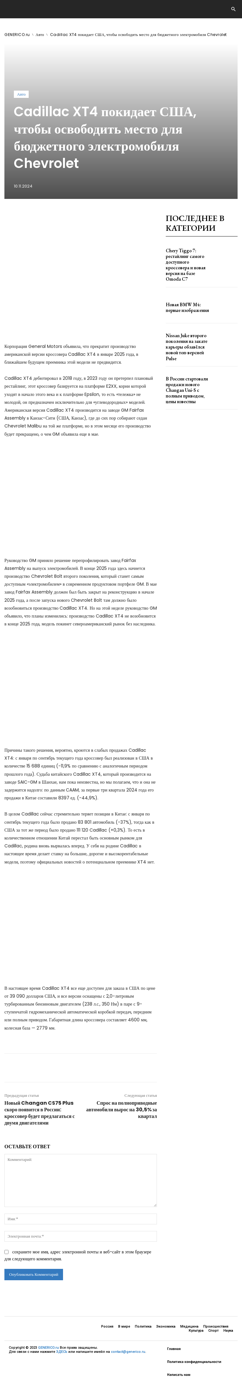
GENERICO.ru (17, 34)
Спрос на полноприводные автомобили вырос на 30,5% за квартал (121, 1109)
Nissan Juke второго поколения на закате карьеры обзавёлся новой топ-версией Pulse (187, 330)
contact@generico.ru (128, 1352)
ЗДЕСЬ (61, 1352)
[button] (233, 9)
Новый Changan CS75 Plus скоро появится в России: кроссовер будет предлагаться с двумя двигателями (39, 1112)
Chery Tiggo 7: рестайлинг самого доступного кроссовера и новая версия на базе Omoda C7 (187, 258)
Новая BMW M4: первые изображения (187, 294)
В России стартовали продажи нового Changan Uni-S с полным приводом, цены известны (188, 366)
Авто (40, 34)
